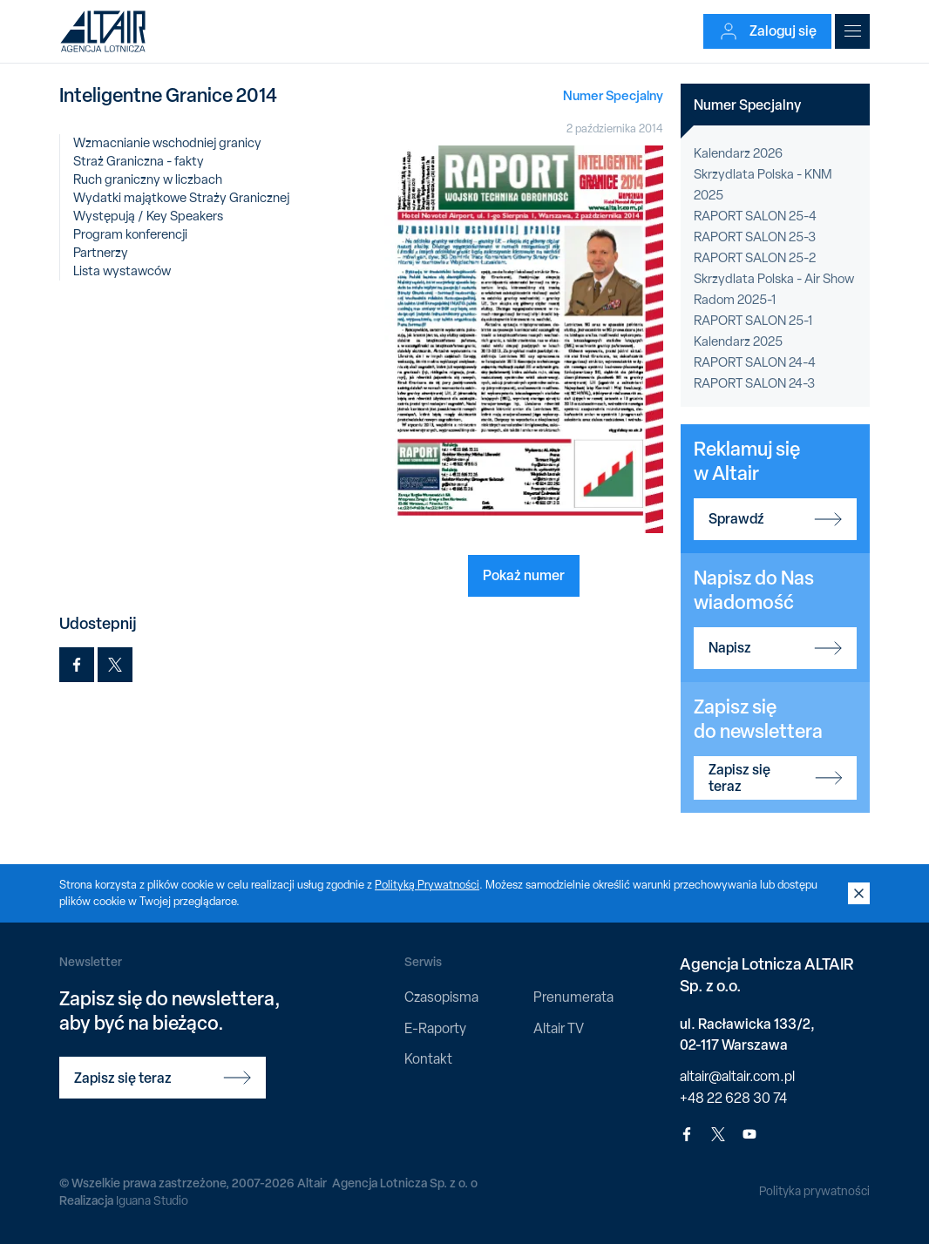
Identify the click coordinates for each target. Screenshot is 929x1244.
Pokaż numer (524, 575)
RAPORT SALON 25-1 (753, 320)
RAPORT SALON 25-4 (755, 216)
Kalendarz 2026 (738, 153)
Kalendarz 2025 (738, 341)
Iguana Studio (152, 1200)
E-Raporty (435, 1028)
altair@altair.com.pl (737, 1076)
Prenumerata (573, 997)
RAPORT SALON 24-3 (754, 383)
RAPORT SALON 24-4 (755, 362)
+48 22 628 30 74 (733, 1098)
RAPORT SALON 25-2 (755, 258)
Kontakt (428, 1059)
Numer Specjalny (613, 95)
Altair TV (558, 1028)
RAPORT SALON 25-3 (755, 237)
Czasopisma (441, 997)
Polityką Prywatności (427, 884)
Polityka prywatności (814, 1191)
